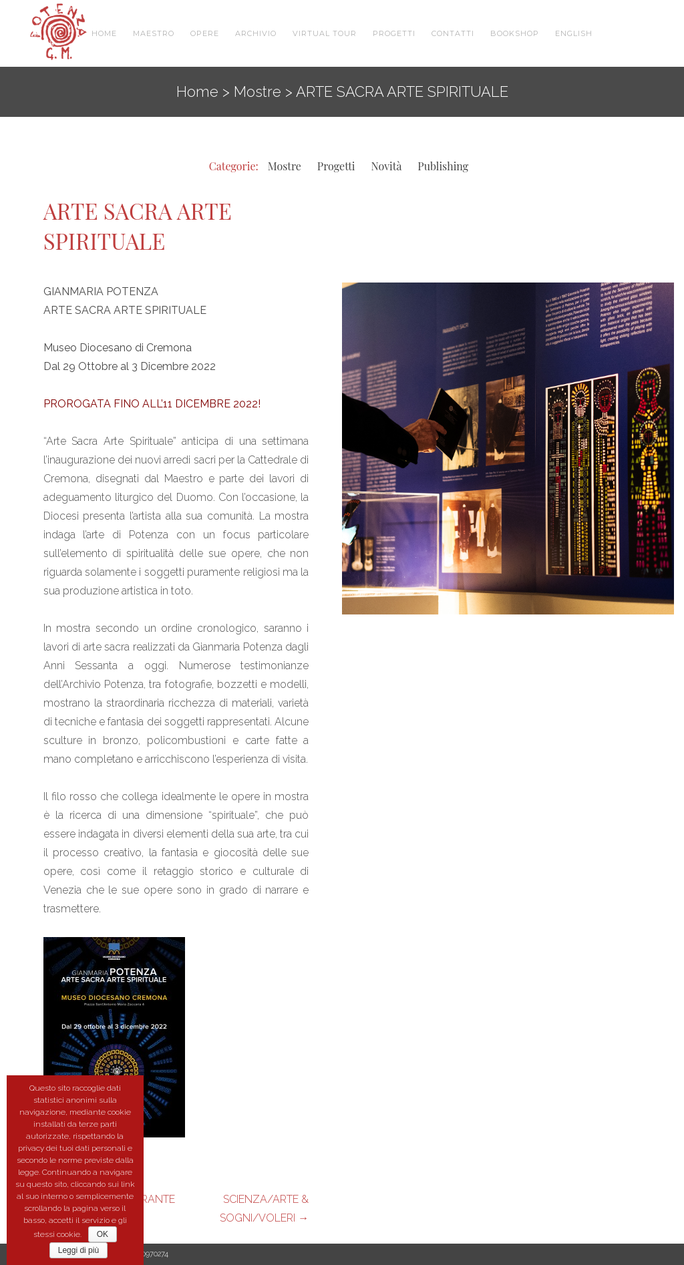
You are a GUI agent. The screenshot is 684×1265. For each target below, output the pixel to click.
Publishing (442, 166)
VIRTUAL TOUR (325, 33)
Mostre (257, 91)
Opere (204, 33)
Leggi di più (78, 1250)
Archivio (256, 33)
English (573, 33)
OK (102, 1234)
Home (104, 33)
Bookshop (514, 33)
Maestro (153, 33)
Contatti (453, 33)
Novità (386, 166)
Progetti (394, 33)
